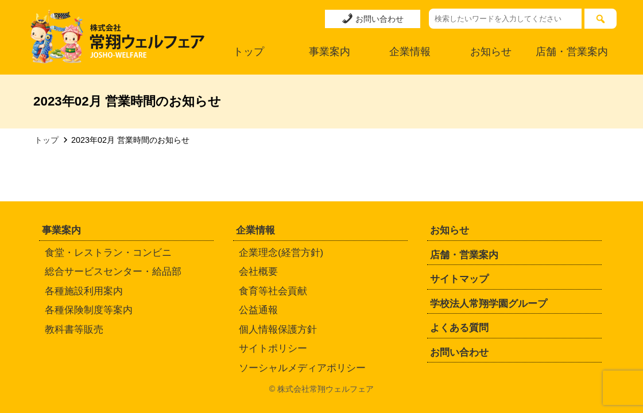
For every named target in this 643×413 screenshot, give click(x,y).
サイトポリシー (273, 348)
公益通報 (258, 310)
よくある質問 (459, 327)
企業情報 (410, 51)
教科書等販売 (74, 329)
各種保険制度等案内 (89, 310)
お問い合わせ (373, 18)
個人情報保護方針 (278, 329)
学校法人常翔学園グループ (488, 303)
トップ (248, 51)
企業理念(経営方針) (281, 252)
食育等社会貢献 (273, 291)
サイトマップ (459, 279)
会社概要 (258, 271)
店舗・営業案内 (572, 51)
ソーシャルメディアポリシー (302, 368)
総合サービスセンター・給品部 (113, 271)
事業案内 (329, 51)
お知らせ (491, 51)
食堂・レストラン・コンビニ (108, 252)
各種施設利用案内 (84, 291)
